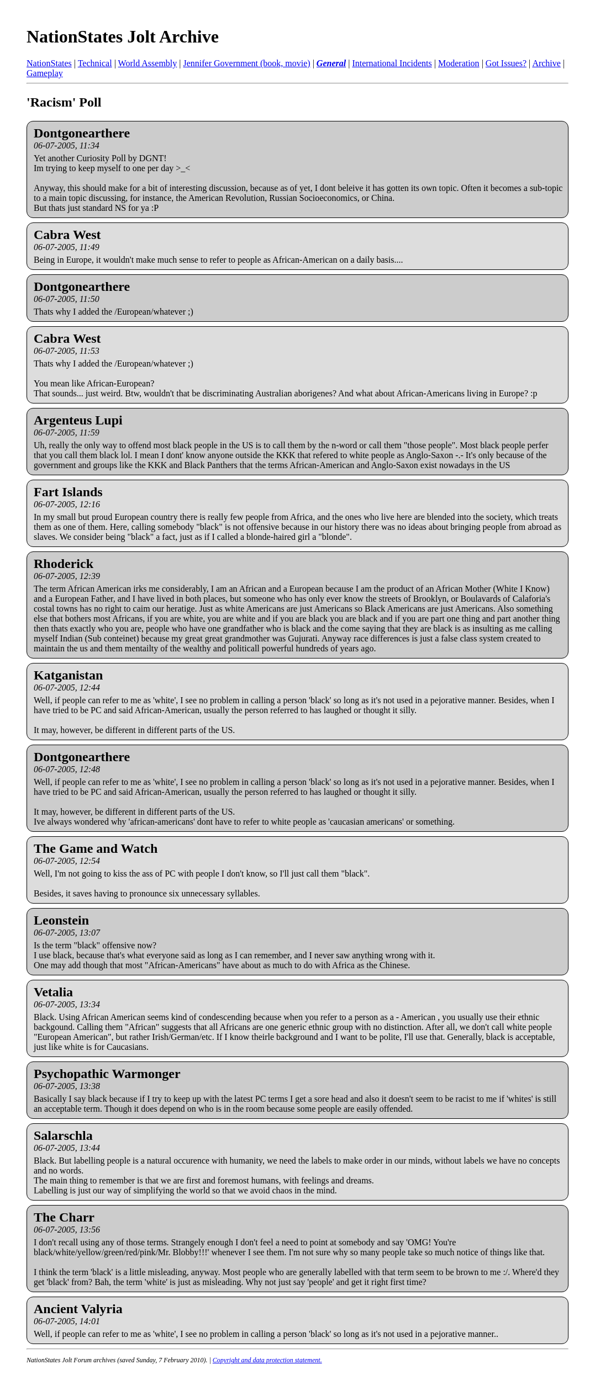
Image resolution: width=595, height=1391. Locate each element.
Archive (546, 63)
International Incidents (391, 63)
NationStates (49, 63)
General (331, 63)
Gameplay (45, 73)
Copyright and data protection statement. (267, 1360)
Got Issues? (506, 63)
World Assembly (147, 63)
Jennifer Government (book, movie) (246, 63)
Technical (95, 63)
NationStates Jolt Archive (123, 36)
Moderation (459, 63)
